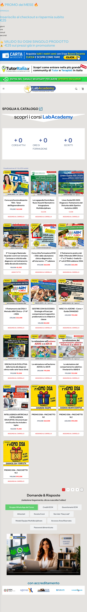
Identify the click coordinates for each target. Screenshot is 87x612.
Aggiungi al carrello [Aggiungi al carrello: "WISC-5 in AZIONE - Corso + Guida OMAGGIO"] (71, 328)
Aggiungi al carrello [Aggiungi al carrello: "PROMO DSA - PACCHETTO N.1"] (43, 433)
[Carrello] (82, 88)
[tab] (21, 507)
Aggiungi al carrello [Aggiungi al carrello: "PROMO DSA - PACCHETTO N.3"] (16, 481)
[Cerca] (77, 88)
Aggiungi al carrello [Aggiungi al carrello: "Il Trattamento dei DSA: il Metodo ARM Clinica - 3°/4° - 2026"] (16, 328)
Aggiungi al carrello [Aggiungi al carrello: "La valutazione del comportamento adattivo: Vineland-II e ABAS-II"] (71, 378)
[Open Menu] (3, 88)
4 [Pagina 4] (77, 489)
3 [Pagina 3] (72, 489)
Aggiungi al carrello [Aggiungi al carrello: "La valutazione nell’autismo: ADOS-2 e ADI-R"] (43, 378)
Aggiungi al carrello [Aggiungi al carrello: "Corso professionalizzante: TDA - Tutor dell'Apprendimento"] (16, 216)
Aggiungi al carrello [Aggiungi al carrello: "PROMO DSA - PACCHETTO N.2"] (71, 433)
